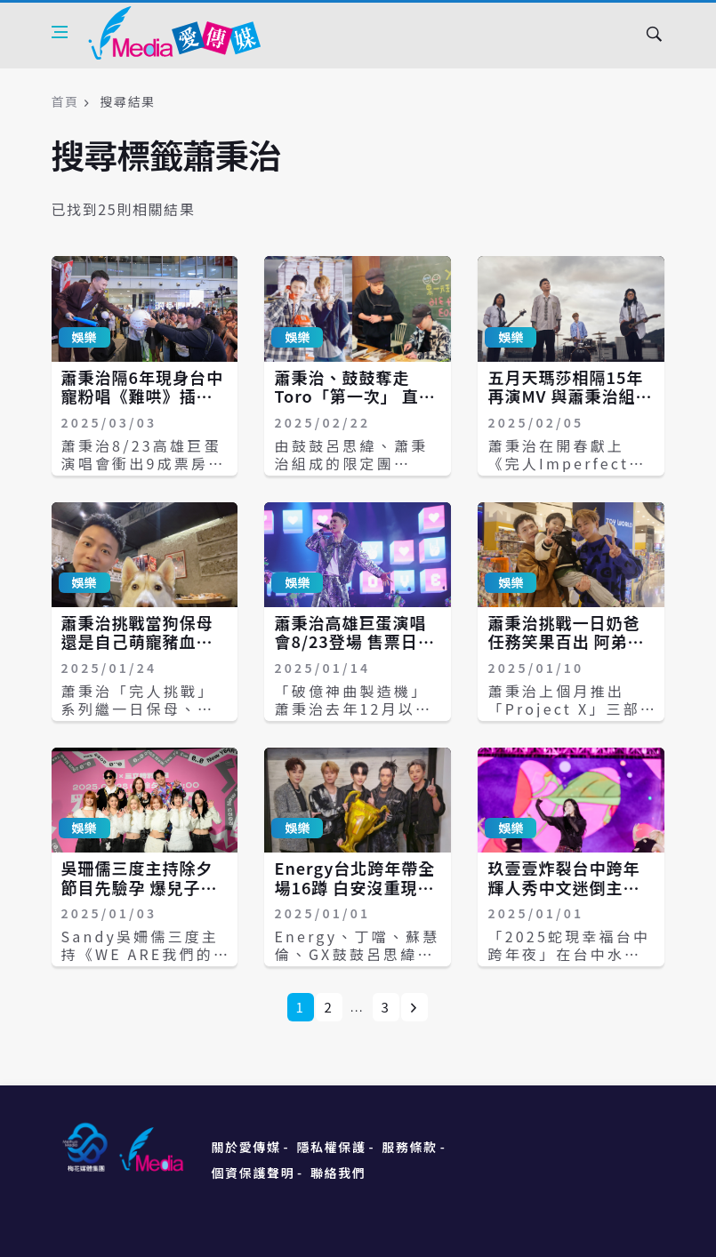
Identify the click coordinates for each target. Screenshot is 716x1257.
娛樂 (84, 337)
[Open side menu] (60, 32)
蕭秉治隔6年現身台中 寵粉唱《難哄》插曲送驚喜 (142, 396)
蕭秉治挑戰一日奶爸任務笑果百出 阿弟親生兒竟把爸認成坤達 (565, 641)
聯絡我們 (338, 1172)
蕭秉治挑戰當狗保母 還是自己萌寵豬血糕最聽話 (137, 641)
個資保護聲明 (253, 1172)
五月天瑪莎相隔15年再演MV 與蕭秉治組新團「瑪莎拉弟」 (569, 396)
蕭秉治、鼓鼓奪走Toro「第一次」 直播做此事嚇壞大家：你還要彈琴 (354, 405)
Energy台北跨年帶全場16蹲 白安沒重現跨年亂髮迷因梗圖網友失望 (354, 896)
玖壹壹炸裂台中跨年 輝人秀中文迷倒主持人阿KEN (563, 886)
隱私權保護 (331, 1147)
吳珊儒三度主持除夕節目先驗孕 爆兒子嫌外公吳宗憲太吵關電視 (139, 896)
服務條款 (409, 1147)
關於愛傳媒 (246, 1147)
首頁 (65, 101)
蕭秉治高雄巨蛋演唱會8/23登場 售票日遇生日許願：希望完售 (354, 641)
